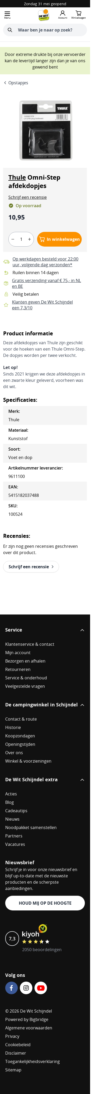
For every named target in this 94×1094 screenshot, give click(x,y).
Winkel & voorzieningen (28, 761)
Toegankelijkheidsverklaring (32, 1061)
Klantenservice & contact (29, 644)
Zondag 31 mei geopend (45, 3)
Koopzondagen (20, 736)
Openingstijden (20, 744)
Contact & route (21, 719)
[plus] (29, 239)
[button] (27, 197)
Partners (13, 836)
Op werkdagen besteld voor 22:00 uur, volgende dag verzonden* (45, 262)
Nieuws (12, 819)
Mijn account (18, 652)
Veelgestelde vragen (25, 686)
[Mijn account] (62, 15)
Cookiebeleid (18, 1045)
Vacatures (15, 844)
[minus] (13, 239)
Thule (17, 177)
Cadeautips (16, 811)
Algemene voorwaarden (28, 1028)
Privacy (12, 1036)
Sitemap (13, 1070)
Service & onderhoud (26, 678)
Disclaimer (15, 1053)
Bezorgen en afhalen (25, 661)
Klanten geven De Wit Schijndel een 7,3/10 (42, 305)
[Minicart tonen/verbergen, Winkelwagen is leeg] (78, 15)
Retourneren (18, 669)
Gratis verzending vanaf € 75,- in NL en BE (46, 283)
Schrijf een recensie (27, 197)
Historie (13, 727)
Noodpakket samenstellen (31, 827)
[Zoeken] (10, 30)
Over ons (14, 753)
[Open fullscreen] (45, 130)
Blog (9, 802)
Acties (11, 794)
